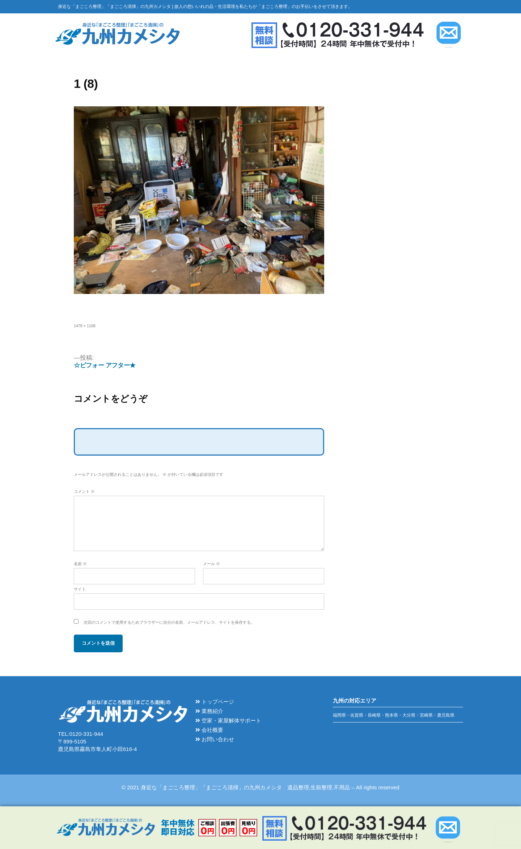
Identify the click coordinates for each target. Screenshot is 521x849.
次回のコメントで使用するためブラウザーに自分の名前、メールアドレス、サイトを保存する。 (169, 622)
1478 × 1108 (85, 326)
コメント (84, 491)
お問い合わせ (214, 739)
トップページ (214, 702)
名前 (80, 564)
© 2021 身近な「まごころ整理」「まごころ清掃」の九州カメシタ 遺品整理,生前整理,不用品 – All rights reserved (260, 787)
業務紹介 (209, 711)
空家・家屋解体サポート (228, 720)
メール (211, 564)
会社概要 (209, 730)
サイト (80, 589)
